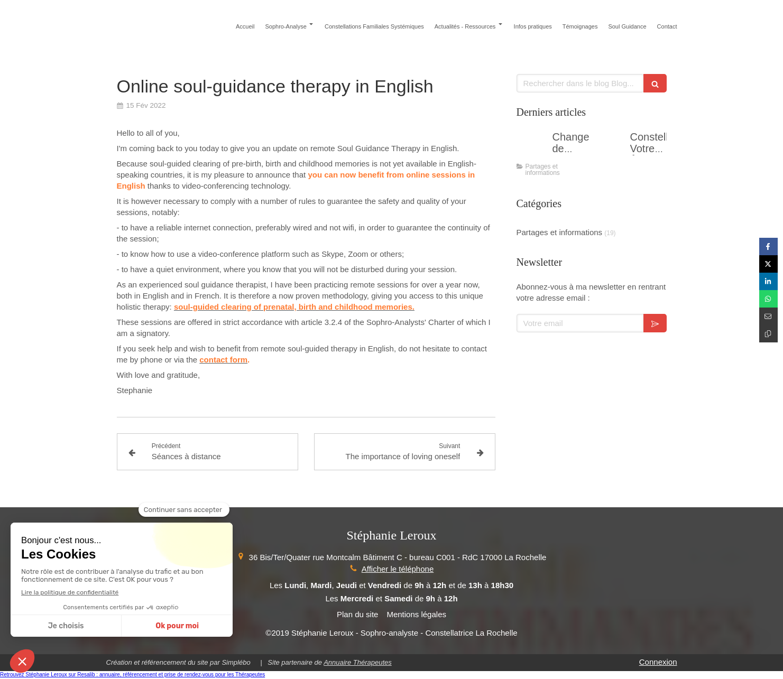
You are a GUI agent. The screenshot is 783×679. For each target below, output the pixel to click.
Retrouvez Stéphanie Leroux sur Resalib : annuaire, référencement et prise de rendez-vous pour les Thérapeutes (132, 674)
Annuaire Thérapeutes (358, 662)
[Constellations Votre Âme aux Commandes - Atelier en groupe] (610, 147)
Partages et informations (560, 232)
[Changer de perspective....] (532, 147)
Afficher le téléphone (398, 568)
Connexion (658, 661)
